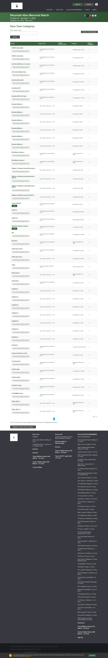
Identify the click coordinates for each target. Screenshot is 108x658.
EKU (13, 232)
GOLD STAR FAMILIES (84, 437)
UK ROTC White (16, 377)
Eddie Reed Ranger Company (20, 226)
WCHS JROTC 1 (16, 401)
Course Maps (37, 467)
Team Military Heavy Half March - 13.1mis (41, 457)
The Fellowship (16, 361)
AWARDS (35, 437)
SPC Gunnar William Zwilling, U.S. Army (42, 440)
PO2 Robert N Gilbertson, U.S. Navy (88, 489)
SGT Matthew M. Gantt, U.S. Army (87, 515)
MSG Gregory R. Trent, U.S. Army (87, 612)
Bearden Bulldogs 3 (17, 120)
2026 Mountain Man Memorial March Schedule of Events (63, 437)
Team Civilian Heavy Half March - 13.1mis (86, 633)
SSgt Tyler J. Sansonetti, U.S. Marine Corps (86, 464)
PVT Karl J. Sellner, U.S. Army (86, 529)
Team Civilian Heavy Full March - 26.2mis (63, 451)
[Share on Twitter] (87, 15)
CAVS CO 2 (15, 218)
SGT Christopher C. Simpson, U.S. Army (87, 541)
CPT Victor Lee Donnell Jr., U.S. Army (86, 608)
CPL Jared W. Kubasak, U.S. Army (87, 570)
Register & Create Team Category (23, 427)
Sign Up (77, 4)
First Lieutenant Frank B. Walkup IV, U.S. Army (88, 440)
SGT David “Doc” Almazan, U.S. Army (86, 502)
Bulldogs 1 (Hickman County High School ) (23, 168)
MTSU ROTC (15, 281)
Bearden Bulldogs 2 (17, 112)
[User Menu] (96, 4)
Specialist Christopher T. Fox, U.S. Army (87, 590)
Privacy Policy (28, 656)
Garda (13, 265)
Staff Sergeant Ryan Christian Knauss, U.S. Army (86, 448)
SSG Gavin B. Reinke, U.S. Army (86, 597)
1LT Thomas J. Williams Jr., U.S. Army (87, 600)
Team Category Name (15, 30)
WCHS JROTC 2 (16, 409)
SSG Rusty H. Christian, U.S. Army (87, 604)
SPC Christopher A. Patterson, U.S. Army (88, 573)
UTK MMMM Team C (17, 393)
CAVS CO (14, 210)
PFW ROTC (15, 345)
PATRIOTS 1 (15, 289)
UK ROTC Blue (16, 369)
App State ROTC (16, 88)
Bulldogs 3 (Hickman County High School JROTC (23, 186)
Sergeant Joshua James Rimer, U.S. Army (87, 460)
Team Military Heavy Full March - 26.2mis (86, 627)
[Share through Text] (95, 15)
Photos (57, 447)
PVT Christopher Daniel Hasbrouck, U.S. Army (84, 532)
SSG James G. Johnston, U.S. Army (88, 480)
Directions (30, 20)
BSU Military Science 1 (18, 152)
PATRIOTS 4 (15, 313)
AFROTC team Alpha (17, 48)
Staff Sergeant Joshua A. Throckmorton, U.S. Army (85, 618)
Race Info (49, 9)
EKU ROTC (14, 240)
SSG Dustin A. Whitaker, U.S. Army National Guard (87, 560)
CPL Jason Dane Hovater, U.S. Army (86, 537)
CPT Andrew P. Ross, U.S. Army (86, 506)
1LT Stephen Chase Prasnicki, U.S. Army (87, 469)
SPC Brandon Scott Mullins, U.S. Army (87, 578)
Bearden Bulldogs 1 (17, 104)
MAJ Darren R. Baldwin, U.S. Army (87, 615)
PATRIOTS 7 (15, 337)
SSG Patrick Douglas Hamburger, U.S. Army (87, 582)
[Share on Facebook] (85, 15)
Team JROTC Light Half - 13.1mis (64, 457)
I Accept (92, 655)
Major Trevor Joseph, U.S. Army (87, 444)
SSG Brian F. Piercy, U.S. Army (86, 556)
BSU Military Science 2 (18, 160)
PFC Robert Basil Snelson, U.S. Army (86, 549)
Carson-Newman (16, 203)
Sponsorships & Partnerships (60, 442)
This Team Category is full (20, 51)
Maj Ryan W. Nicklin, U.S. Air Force (87, 526)
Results (35, 453)
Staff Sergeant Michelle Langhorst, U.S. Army (88, 455)
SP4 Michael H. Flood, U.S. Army (87, 564)
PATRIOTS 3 (15, 305)
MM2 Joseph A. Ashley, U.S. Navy (87, 512)
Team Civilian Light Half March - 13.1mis (41, 463)
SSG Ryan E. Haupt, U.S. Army (86, 567)
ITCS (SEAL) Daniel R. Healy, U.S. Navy (87, 522)
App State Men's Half (17, 80)
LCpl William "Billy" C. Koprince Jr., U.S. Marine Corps (42, 445)
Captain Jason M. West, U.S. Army (87, 452)
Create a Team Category (89, 32)
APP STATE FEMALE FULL (19, 72)
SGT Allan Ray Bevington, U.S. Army (88, 483)
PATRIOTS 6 (15, 329)
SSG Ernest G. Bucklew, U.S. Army (87, 553)
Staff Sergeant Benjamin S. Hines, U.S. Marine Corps (87, 473)
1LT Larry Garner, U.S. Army (85, 496)
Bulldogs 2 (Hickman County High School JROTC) (23, 177)
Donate (89, 4)
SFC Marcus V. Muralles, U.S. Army (88, 518)
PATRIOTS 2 (15, 297)
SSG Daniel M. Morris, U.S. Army (87, 594)
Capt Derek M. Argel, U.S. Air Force (88, 545)
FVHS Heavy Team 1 (17, 248)
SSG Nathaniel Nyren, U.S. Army (87, 493)
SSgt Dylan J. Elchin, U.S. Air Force (87, 499)
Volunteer (81, 623)
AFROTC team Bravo (17, 56)
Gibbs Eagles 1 (16, 273)
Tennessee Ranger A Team (19, 353)
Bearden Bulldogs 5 (17, 136)
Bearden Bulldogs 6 (17, 144)
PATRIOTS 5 (15, 321)
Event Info (59, 9)
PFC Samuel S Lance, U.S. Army (87, 486)
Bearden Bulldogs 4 (17, 128)
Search (15, 37)
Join (14, 206)
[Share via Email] (93, 15)
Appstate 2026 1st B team (19, 96)
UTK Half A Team (16, 385)
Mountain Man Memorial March (29, 15)
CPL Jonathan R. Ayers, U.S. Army (87, 586)
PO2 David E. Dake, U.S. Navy (86, 509)
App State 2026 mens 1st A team (21, 64)
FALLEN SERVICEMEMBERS (73, 9)
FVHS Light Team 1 (17, 257)
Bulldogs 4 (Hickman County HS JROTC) (23, 195)
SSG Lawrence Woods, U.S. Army (87, 477)
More (94, 9)
